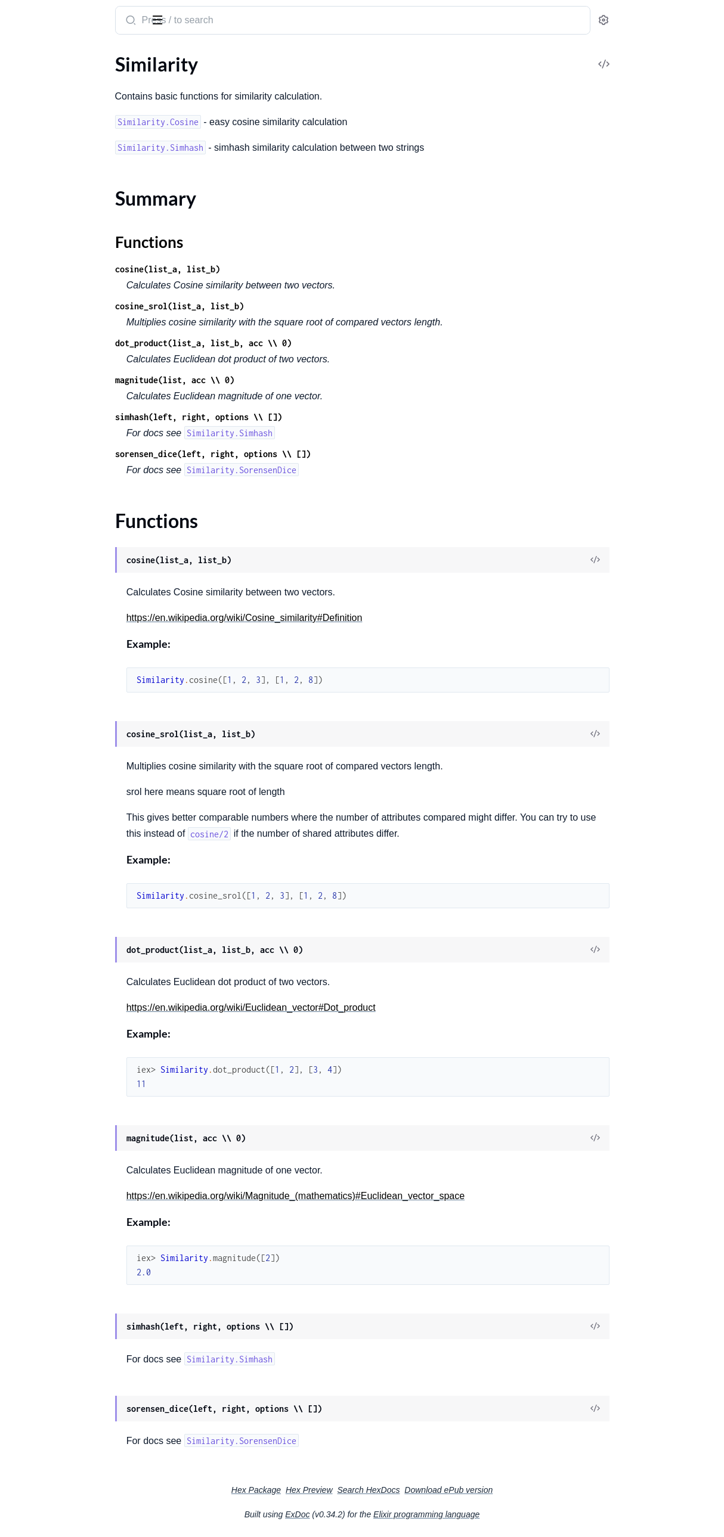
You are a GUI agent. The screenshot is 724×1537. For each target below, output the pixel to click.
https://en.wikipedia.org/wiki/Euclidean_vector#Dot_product (350, 1007)
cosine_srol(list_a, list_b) (279, 306)
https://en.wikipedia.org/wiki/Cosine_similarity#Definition (344, 618)
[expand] (167, 80)
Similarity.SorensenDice (57, 168)
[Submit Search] (229, 21)
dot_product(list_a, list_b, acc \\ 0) (303, 343)
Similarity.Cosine (43, 136)
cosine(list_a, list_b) (267, 269)
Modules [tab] (67, 56)
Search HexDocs (457, 1490)
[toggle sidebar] (163, 19)
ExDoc (387, 1514)
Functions (40, 114)
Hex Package (345, 1490)
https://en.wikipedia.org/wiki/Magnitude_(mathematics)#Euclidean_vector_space (395, 1196)
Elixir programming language (516, 1514)
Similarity (33, 14)
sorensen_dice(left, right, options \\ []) (312, 454)
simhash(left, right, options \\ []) (298, 417)
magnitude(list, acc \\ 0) (274, 380)
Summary (39, 100)
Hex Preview (398, 1490)
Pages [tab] (21, 56)
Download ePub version (538, 1490)
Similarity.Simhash (46, 152)
